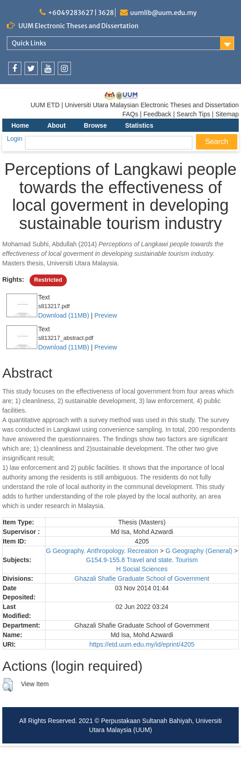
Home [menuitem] (20, 125)
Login (14, 138)
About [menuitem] (56, 125)
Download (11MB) (63, 315)
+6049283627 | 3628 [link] (81, 13)
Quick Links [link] (29, 43)
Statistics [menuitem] (139, 125)
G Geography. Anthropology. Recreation (102, 550)
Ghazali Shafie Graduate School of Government (142, 578)
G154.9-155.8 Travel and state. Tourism (142, 560)
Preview (105, 315)
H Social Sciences (142, 569)
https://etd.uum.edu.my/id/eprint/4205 (141, 644)
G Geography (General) (199, 550)
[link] (14, 68)
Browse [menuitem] (95, 125)
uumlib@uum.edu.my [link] (163, 13)
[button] (7, 685)
